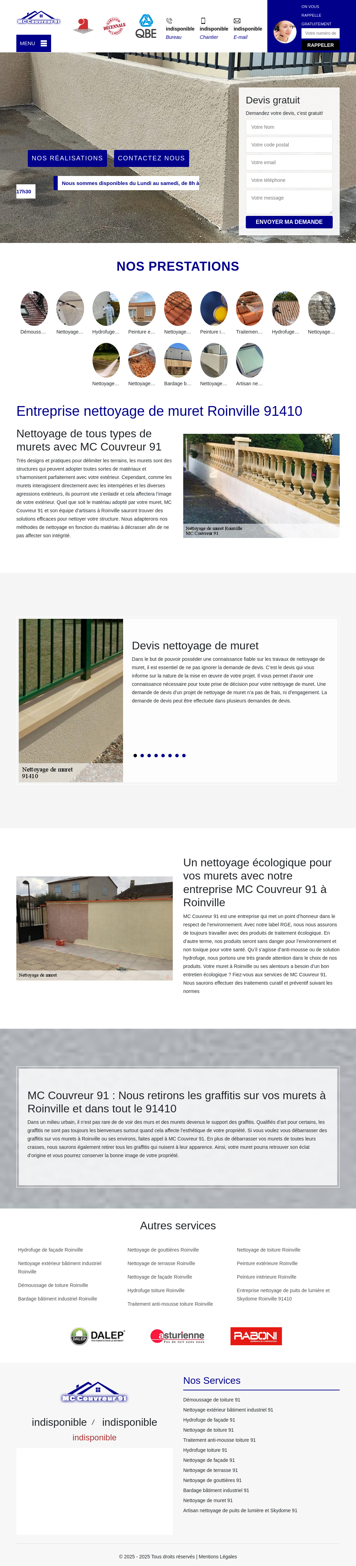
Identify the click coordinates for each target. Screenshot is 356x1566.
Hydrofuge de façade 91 (209, 1420)
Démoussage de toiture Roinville (53, 1285)
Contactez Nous (151, 158)
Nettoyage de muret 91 (208, 1500)
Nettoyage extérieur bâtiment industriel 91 (228, 1410)
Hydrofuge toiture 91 (205, 1450)
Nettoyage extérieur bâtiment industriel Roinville (60, 1267)
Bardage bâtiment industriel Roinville (57, 1299)
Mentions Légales (218, 1556)
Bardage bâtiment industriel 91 (216, 1490)
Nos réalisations (67, 158)
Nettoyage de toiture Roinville (268, 1250)
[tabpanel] (230, 674)
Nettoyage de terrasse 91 (210, 1470)
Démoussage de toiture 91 (211, 1400)
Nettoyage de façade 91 (209, 1460)
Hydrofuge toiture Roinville (156, 1290)
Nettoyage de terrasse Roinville (161, 1263)
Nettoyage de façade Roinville (160, 1277)
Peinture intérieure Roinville (266, 1277)
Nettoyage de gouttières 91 (212, 1480)
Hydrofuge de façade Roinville (50, 1250)
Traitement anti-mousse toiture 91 (219, 1440)
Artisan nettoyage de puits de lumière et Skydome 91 (240, 1510)
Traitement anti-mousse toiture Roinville (170, 1304)
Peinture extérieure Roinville (267, 1263)
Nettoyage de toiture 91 (208, 1430)
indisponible (180, 29)
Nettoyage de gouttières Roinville (163, 1250)
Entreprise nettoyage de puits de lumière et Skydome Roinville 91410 (283, 1295)
